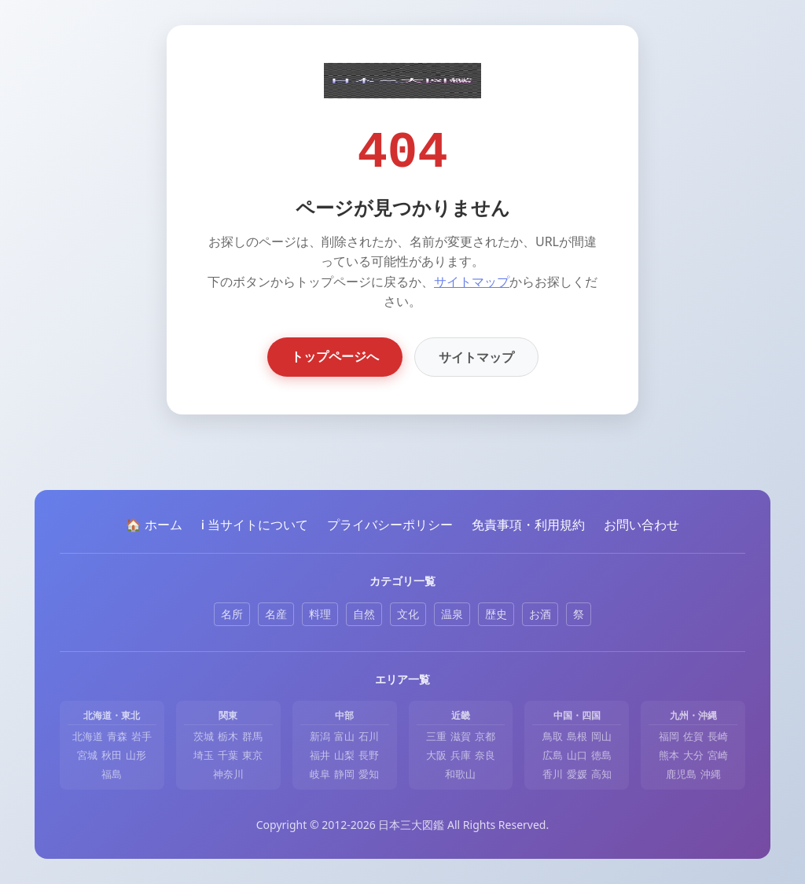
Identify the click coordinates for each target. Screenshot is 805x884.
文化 (408, 613)
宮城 (87, 755)
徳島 (601, 755)
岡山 (601, 736)
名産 (276, 613)
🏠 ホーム (154, 524)
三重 (436, 736)
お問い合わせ (641, 524)
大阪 (436, 755)
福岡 (669, 736)
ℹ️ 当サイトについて (254, 524)
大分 (693, 755)
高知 (601, 774)
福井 (320, 755)
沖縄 (710, 774)
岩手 (141, 736)
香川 (552, 774)
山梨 (344, 755)
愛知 (368, 774)
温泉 (452, 613)
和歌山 (460, 774)
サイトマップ (471, 281)
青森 (117, 736)
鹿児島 (681, 774)
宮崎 (718, 755)
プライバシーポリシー (390, 524)
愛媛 (577, 774)
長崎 (718, 736)
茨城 (203, 736)
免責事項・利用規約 (528, 524)
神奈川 (228, 774)
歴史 (496, 613)
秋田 (111, 755)
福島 (111, 774)
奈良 (485, 755)
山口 (577, 755)
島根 (577, 736)
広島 (552, 755)
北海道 (87, 736)
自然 (364, 613)
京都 (485, 736)
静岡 (344, 774)
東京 (252, 755)
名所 (232, 613)
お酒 (540, 613)
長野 (368, 755)
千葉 (228, 755)
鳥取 (552, 736)
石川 (368, 736)
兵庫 (460, 755)
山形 (136, 755)
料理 (320, 613)
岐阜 (320, 774)
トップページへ (335, 356)
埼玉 (203, 755)
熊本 (669, 755)
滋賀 (460, 736)
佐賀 (693, 736)
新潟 (320, 736)
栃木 (228, 736)
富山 (344, 736)
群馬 (252, 736)
